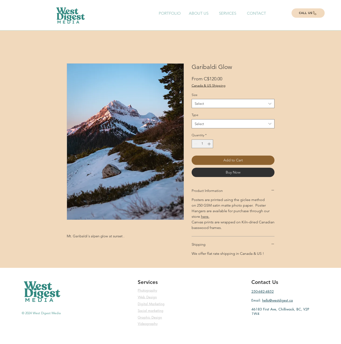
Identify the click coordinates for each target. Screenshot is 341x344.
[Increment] (209, 144)
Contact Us (264, 282)
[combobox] (233, 103)
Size (194, 95)
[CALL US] (308, 13)
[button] (227, 13)
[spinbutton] (202, 144)
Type (195, 115)
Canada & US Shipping (208, 85)
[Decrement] (195, 144)
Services (148, 282)
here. (205, 216)
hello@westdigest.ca (277, 300)
